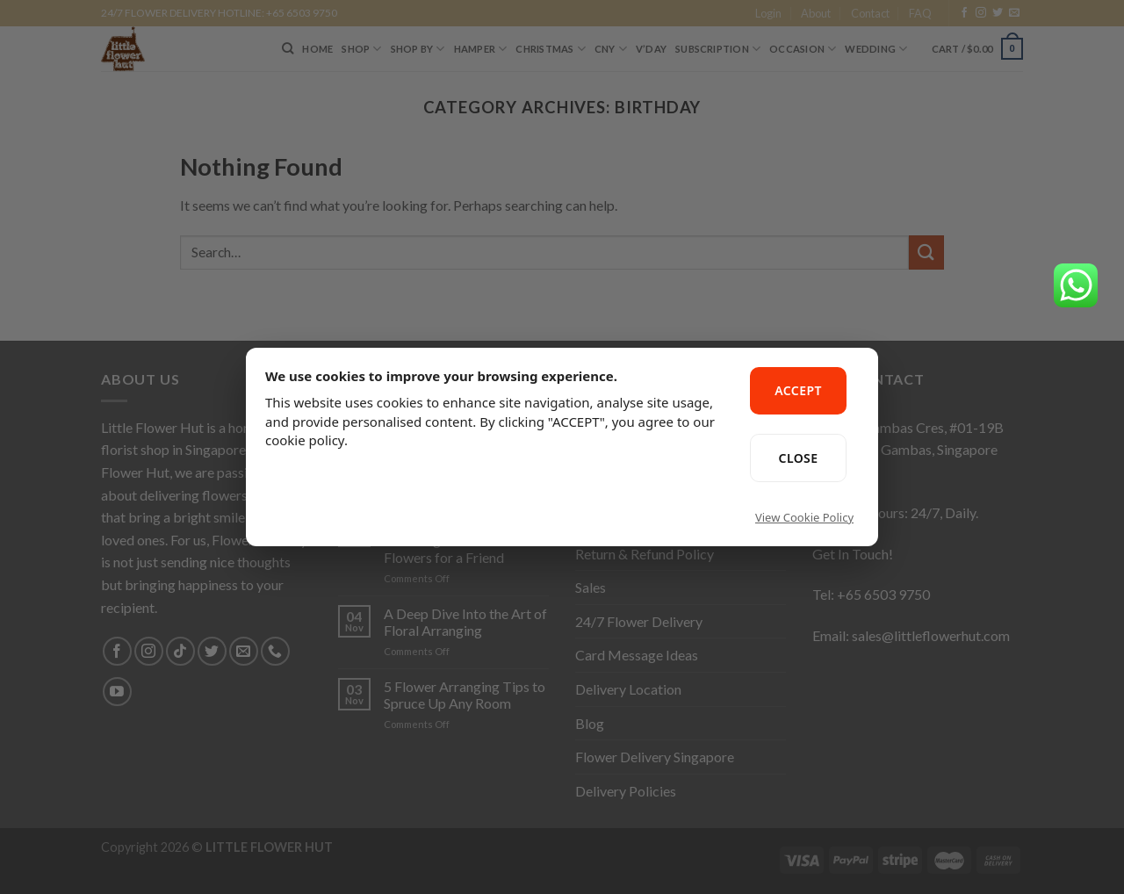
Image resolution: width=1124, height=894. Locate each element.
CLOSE (798, 458)
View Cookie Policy (804, 517)
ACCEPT (798, 390)
